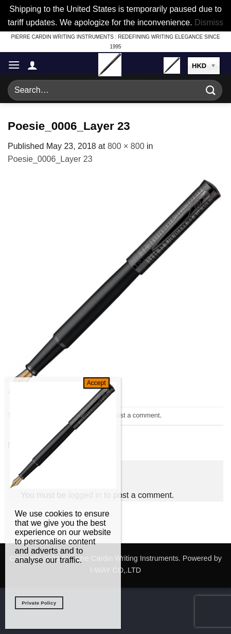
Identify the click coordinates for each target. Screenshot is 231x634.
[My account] (32, 65)
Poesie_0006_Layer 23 (50, 159)
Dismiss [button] (208, 22)
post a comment (136, 415)
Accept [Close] (96, 383)
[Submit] (211, 90)
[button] (14, 64)
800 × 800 (126, 146)
